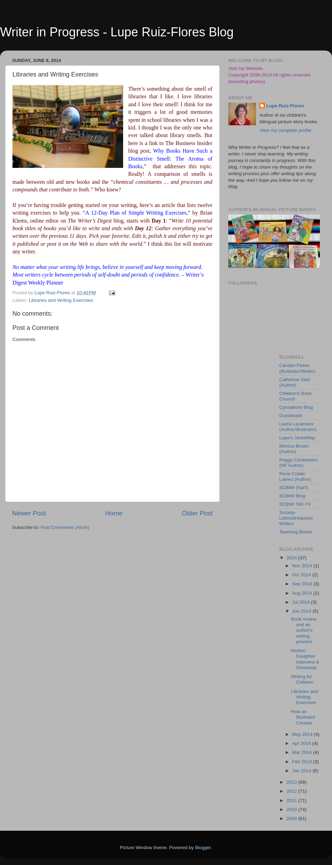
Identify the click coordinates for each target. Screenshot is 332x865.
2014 (292, 557)
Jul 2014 (301, 602)
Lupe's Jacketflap (297, 437)
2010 (292, 809)
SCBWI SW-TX (295, 504)
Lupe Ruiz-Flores (285, 105)
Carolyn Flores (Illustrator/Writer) (297, 368)
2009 (292, 818)
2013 (292, 782)
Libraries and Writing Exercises (61, 300)
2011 (292, 800)
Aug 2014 (303, 593)
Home (113, 513)
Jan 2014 (302, 770)
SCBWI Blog (292, 495)
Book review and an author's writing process (303, 630)
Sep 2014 (303, 583)
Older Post (197, 513)
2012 (292, 791)
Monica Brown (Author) (294, 448)
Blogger (203, 847)
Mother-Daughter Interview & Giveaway (305, 659)
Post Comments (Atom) (65, 527)
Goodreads (291, 415)
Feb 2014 (302, 761)
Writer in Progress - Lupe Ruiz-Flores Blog (117, 32)
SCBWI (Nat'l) (293, 487)
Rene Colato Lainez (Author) (295, 476)
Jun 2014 (302, 611)
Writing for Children (302, 679)
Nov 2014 (303, 565)
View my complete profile (285, 130)
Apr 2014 (302, 743)
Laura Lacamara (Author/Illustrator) (298, 426)
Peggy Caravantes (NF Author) (298, 462)
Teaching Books (295, 531)
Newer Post (29, 513)
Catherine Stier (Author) (295, 382)
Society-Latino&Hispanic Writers (296, 518)
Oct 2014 (302, 574)
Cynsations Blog (296, 407)
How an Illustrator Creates (303, 717)
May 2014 (303, 734)
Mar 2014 (302, 752)
